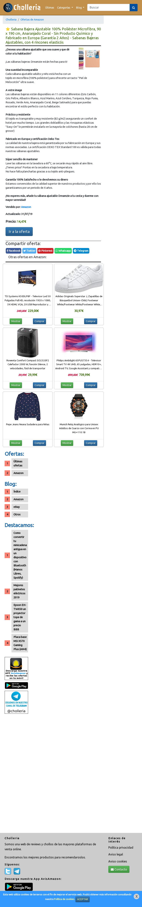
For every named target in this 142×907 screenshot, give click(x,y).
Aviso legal (115, 854)
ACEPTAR (82, 899)
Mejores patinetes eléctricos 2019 (19, 591)
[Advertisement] (16, 773)
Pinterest (45, 250)
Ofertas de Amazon (32, 19)
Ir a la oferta (19, 231)
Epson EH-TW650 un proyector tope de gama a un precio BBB (19, 617)
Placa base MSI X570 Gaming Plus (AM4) (20, 643)
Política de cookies (64, 899)
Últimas (49, 7)
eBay (16, 506)
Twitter (29, 250)
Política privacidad (120, 847)
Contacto (119, 869)
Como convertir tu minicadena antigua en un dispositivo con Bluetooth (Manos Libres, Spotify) (20, 555)
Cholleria (11, 19)
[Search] (108, 7)
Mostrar (15, 321)
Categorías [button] (64, 7)
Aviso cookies (117, 861)
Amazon (26, 206)
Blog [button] (79, 7)
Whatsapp (63, 250)
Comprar (39, 321)
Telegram (81, 250)
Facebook (13, 250)
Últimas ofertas (17, 463)
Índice (17, 491)
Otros (17, 514)
